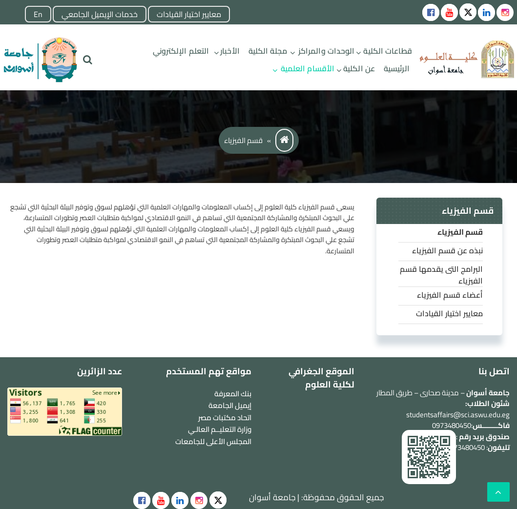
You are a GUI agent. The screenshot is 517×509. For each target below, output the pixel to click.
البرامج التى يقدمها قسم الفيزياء (441, 275)
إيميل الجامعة (229, 405)
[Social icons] (430, 12)
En (38, 14)
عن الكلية (359, 68)
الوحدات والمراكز (326, 50)
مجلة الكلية (267, 50)
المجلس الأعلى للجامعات (213, 441)
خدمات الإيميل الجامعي (100, 14)
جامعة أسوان (272, 497)
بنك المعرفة (232, 394)
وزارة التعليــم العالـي (219, 429)
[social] (218, 500)
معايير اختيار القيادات (189, 14)
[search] (87, 59)
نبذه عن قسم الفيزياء (447, 250)
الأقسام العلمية (307, 68)
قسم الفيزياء (460, 231)
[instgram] (505, 12)
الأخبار (230, 50)
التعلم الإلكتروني (181, 50)
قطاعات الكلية (387, 50)
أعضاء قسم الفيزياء (450, 294)
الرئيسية (397, 68)
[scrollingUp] (498, 492)
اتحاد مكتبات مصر (224, 417)
